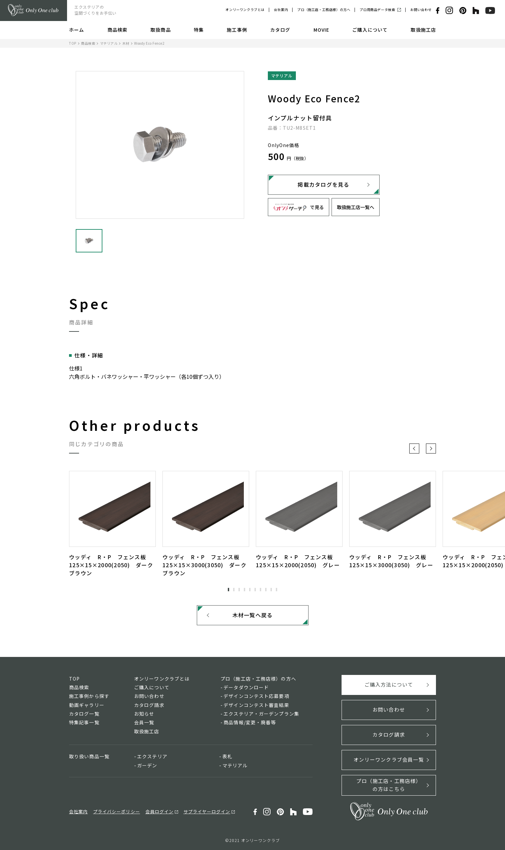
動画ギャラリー (86, 705)
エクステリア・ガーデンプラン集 (261, 713)
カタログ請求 (149, 705)
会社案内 (281, 9)
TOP (72, 43)
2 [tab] (233, 589)
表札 (227, 756)
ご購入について (370, 29)
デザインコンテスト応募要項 (256, 696)
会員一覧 (144, 722)
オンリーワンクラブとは (245, 9)
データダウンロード (246, 687)
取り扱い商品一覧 (89, 756)
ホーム (76, 29)
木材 (125, 43)
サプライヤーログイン (206, 811)
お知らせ (144, 713)
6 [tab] (255, 589)
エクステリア (152, 756)
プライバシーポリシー (116, 811)
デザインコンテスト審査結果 (256, 705)
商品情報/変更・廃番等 (249, 722)
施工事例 (237, 29)
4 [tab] (244, 589)
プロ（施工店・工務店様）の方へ (323, 9)
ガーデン (147, 765)
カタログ (280, 29)
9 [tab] (271, 589)
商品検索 (117, 29)
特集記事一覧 (84, 722)
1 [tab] (228, 589)
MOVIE (322, 29)
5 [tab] (249, 589)
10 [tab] (276, 589)
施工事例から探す (89, 696)
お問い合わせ (421, 9)
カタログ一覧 (84, 713)
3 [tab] (239, 589)
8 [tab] (266, 589)
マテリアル (109, 43)
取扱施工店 (423, 29)
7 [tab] (260, 589)
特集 (199, 29)
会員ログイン (159, 811)
